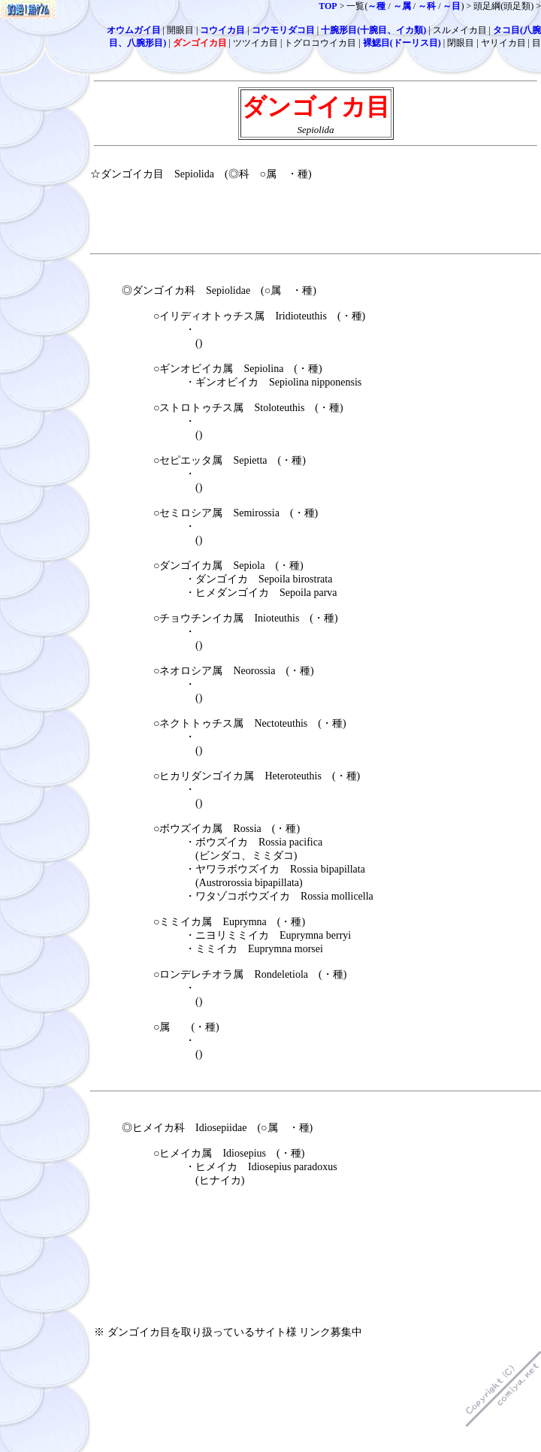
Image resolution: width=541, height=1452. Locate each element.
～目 (452, 6)
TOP (328, 6)
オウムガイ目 (134, 30)
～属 (402, 6)
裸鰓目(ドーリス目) (402, 43)
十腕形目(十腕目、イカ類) (373, 30)
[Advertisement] (188, 1249)
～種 (376, 6)
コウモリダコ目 (283, 30)
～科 (427, 6)
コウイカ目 (222, 30)
